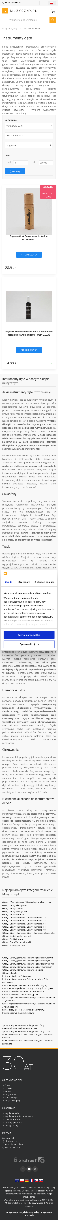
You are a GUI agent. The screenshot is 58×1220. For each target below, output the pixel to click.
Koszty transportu (11, 1119)
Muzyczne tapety (11, 1100)
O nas (6, 1085)
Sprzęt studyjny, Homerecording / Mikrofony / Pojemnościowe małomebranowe (23, 1011)
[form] (29, 135)
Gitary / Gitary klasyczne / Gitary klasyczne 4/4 (24, 926)
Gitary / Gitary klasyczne (13, 914)
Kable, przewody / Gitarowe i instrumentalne (23, 991)
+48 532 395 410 (11, 1147)
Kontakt (7, 1088)
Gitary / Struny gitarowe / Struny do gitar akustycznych (28, 957)
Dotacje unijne (10, 1097)
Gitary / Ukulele (9, 973)
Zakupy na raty (10, 1125)
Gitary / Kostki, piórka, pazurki (16, 936)
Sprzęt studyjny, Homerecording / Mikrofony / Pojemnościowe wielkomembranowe (23, 1027)
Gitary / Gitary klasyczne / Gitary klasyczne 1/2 (24, 917)
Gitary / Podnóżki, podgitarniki (16, 942)
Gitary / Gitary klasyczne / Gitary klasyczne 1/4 (24, 920)
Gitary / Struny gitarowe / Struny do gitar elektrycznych (28, 963)
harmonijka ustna (45, 697)
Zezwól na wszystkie (29, 635)
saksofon (23, 522)
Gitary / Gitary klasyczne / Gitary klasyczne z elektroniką (28, 932)
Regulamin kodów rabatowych (17, 1116)
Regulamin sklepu (11, 1113)
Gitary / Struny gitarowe (13, 945)
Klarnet (6, 658)
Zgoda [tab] (8, 582)
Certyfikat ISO (9, 1094)
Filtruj (15, 171)
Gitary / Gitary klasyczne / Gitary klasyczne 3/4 (24, 923)
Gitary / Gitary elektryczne (14, 911)
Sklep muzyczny (9, 28)
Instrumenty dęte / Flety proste (17, 976)
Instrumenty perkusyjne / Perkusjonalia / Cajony (24, 985)
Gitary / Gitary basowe (12, 908)
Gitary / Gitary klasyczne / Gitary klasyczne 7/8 (24, 929)
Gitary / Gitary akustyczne (14, 905)
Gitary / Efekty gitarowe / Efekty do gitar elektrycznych (27, 902)
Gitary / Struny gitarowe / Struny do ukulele (22, 969)
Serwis (6, 1091)
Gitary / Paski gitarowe (13, 939)
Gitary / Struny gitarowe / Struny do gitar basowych (26, 960)
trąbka (15, 557)
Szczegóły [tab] (24, 582)
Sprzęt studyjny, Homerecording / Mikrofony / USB (26, 1031)
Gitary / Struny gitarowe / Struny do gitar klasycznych (27, 966)
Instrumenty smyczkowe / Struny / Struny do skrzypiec (27, 988)
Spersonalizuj (29, 644)
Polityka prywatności (33, 1202)
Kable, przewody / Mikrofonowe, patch (20, 994)
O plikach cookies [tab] (44, 582)
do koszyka (29, 254)
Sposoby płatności (11, 1122)
